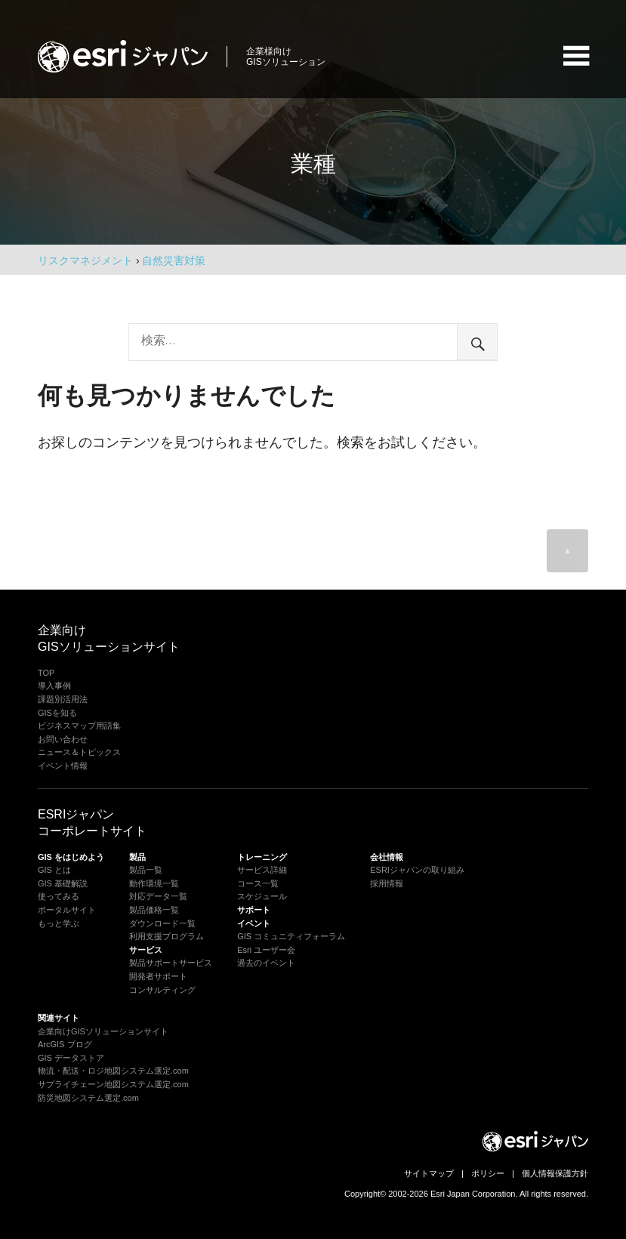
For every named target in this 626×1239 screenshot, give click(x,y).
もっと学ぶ (58, 923)
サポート (253, 909)
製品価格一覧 (154, 909)
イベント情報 (63, 765)
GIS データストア (71, 1057)
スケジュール (262, 896)
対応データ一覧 (158, 896)
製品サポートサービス (170, 962)
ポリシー (487, 1173)
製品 (137, 856)
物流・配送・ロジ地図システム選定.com (113, 1070)
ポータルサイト (67, 909)
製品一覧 (145, 869)
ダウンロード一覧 (162, 923)
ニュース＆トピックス (79, 752)
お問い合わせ (63, 739)
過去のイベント (266, 962)
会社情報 (386, 856)
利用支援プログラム (166, 936)
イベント (253, 923)
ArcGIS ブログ (65, 1044)
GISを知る (57, 712)
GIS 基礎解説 (63, 883)
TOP (46, 672)
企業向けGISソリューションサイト (103, 1031)
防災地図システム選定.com (88, 1097)
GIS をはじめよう (71, 856)
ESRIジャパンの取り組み (417, 869)
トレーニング (262, 856)
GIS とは (54, 869)
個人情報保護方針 (555, 1173)
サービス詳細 (262, 869)
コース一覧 (258, 883)
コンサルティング (162, 989)
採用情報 (386, 883)
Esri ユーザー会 (266, 949)
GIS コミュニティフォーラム (291, 936)
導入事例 (54, 685)
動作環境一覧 (154, 883)
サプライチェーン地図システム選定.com (113, 1084)
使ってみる (58, 896)
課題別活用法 (63, 699)
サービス (145, 949)
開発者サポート (158, 976)
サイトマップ (429, 1173)
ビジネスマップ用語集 (79, 725)
